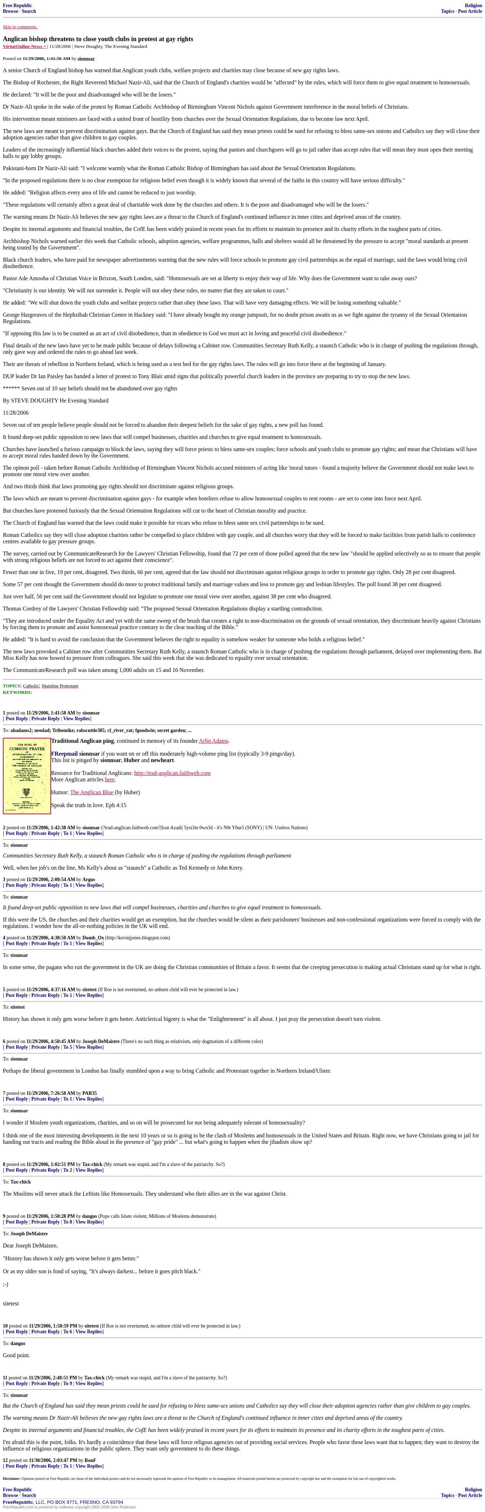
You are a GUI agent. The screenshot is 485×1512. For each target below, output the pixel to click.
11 (5, 1377)
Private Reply (45, 718)
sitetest (89, 989)
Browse (10, 11)
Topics (447, 11)
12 (5, 1460)
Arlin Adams (213, 741)
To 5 (67, 1047)
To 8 (67, 1222)
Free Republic (17, 5)
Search (29, 11)
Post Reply (17, 718)
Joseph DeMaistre (101, 1041)
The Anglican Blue (91, 792)
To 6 (67, 1331)
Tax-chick (92, 1164)
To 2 (67, 1170)
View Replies (76, 718)
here (110, 779)
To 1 (67, 833)
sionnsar (91, 713)
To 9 (67, 1383)
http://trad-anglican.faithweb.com (172, 773)
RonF (90, 1460)
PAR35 (89, 1093)
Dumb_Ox (93, 937)
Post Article (470, 11)
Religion (473, 5)
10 (5, 1326)
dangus (89, 1216)
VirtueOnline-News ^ (24, 46)
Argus (88, 879)
